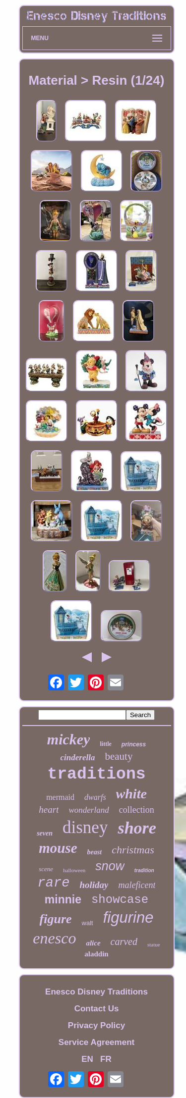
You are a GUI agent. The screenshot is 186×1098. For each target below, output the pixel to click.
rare (54, 883)
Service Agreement (96, 1042)
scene (46, 869)
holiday (93, 885)
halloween (74, 870)
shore (137, 828)
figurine (128, 917)
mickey (68, 739)
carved (124, 941)
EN (87, 1059)
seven (45, 833)
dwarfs (95, 797)
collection (136, 810)
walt (87, 923)
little (105, 743)
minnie (63, 899)
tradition (144, 870)
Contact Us (96, 1008)
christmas (133, 849)
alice (93, 943)
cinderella (78, 757)
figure (56, 919)
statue (153, 944)
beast (94, 852)
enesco (54, 938)
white (131, 793)
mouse (58, 848)
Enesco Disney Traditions (96, 991)
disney (85, 827)
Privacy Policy (96, 1025)
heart (49, 809)
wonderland (88, 810)
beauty (118, 756)
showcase (119, 899)
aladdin (96, 954)
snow (109, 866)
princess (134, 744)
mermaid (60, 797)
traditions (96, 774)
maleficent (136, 885)
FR (106, 1059)
